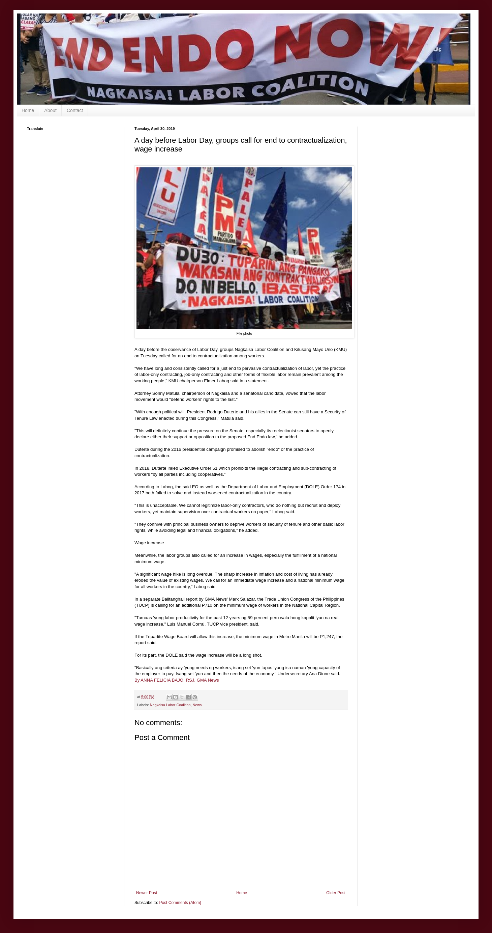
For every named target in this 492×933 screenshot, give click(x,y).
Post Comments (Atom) (180, 902)
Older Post (335, 892)
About (50, 110)
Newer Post (146, 892)
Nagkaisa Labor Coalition (170, 705)
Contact (75, 110)
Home (28, 110)
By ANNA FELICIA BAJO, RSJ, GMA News (176, 680)
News (197, 705)
